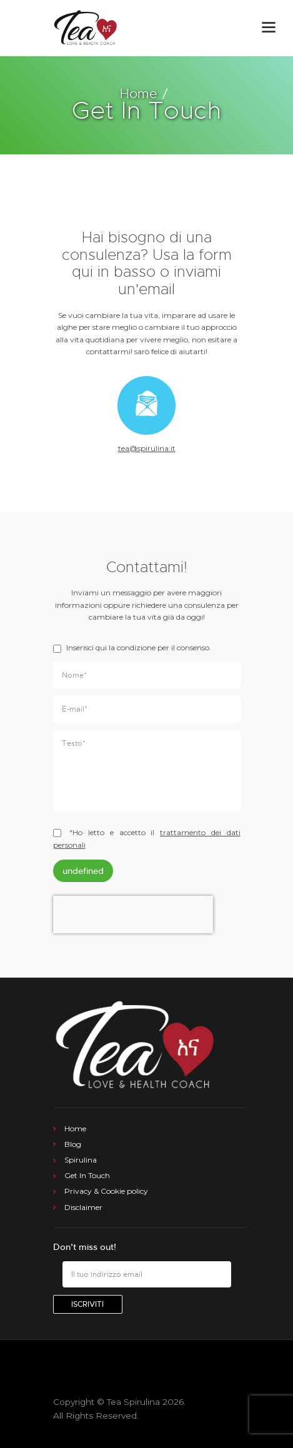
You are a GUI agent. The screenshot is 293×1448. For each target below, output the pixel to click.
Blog (72, 1144)
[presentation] (133, 927)
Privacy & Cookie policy (106, 1191)
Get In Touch (87, 1175)
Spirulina (80, 1159)
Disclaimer (83, 1207)
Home (138, 93)
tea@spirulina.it (147, 448)
